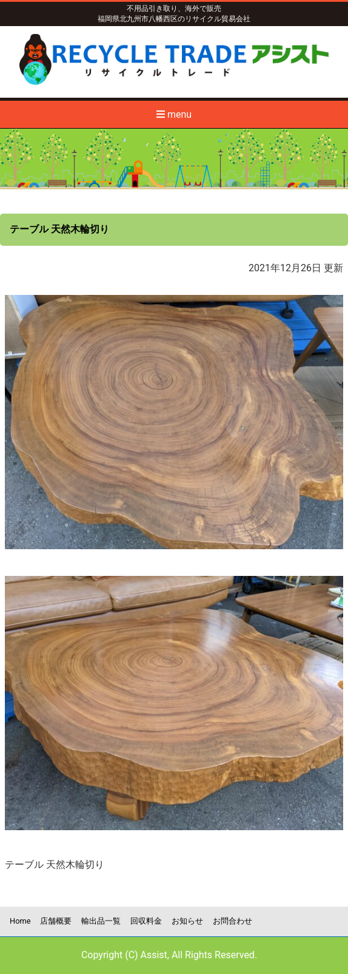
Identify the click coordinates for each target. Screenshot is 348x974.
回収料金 (146, 920)
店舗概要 (56, 920)
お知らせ (187, 920)
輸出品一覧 (101, 920)
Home (20, 920)
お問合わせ (232, 920)
